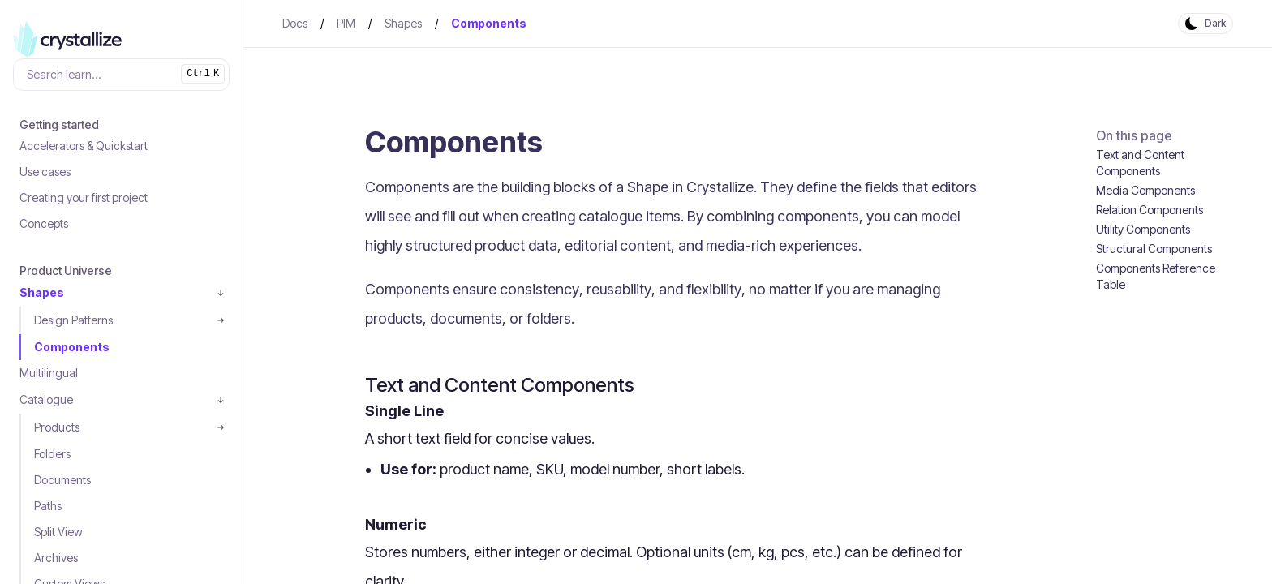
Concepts (43, 223)
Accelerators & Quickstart (83, 145)
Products (57, 427)
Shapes (41, 292)
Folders (52, 454)
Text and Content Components (1140, 163)
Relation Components (1149, 210)
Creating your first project (83, 197)
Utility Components (1143, 229)
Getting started (59, 124)
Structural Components (1154, 249)
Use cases (45, 171)
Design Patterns (73, 320)
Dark (1215, 23)
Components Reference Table (1155, 276)
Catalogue (46, 399)
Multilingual (48, 373)
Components (72, 347)
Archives (56, 558)
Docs (294, 23)
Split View (58, 532)
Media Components (1145, 190)
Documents (62, 480)
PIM (346, 23)
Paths (48, 506)
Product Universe (65, 270)
